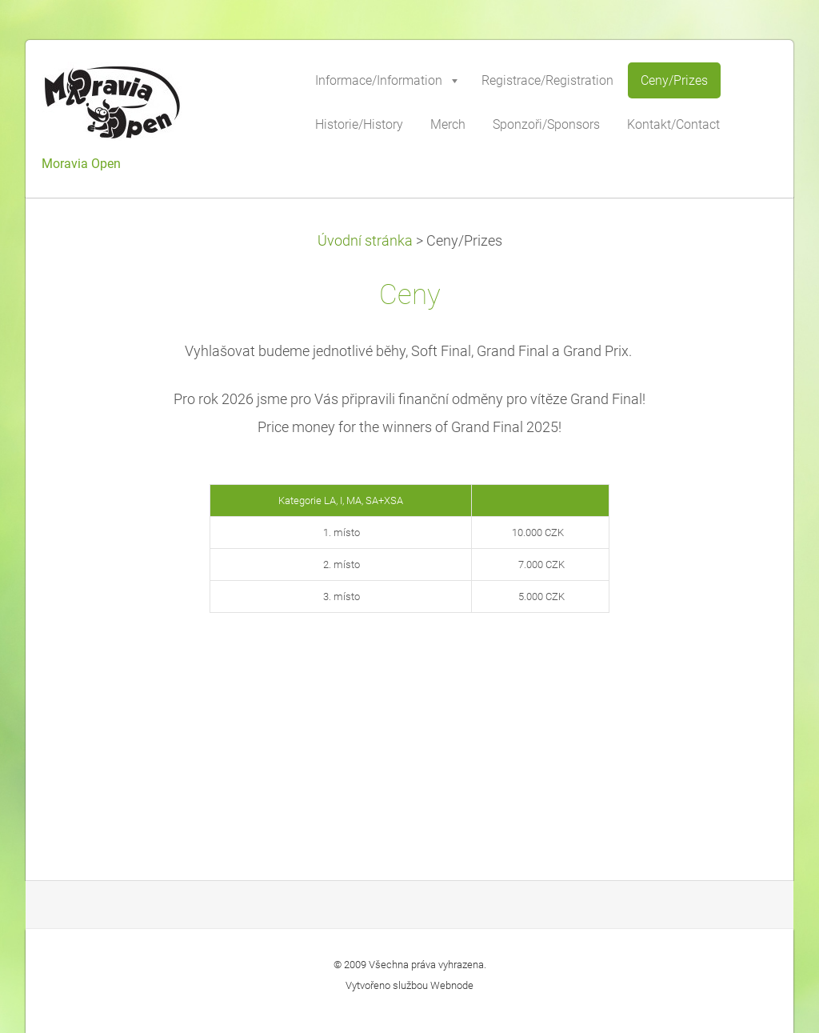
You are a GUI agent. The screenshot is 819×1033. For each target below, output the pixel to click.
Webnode (451, 985)
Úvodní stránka (365, 241)
